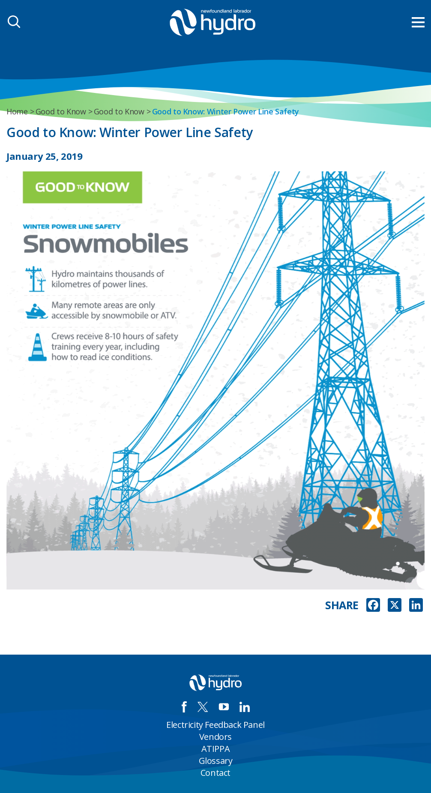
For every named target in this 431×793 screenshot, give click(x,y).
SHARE (342, 605)
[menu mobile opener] (418, 22)
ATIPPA (215, 748)
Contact (215, 772)
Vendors (215, 736)
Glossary (216, 760)
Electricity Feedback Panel (215, 724)
